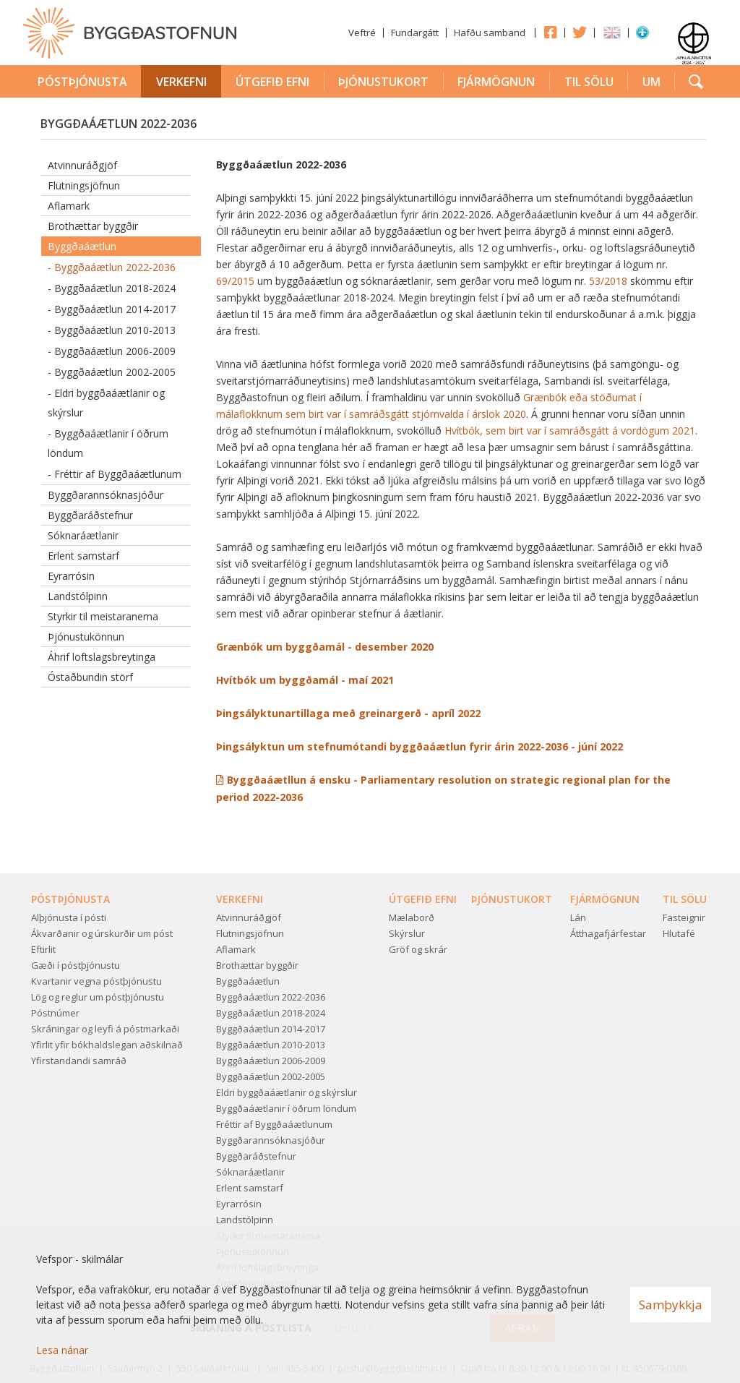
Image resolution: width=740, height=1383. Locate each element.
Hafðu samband (489, 32)
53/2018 (608, 281)
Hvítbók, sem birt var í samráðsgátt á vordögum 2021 (569, 430)
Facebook (550, 32)
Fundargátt (415, 32)
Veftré (362, 32)
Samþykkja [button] (670, 1304)
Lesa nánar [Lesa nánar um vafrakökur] (62, 1350)
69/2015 (235, 281)
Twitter (579, 32)
